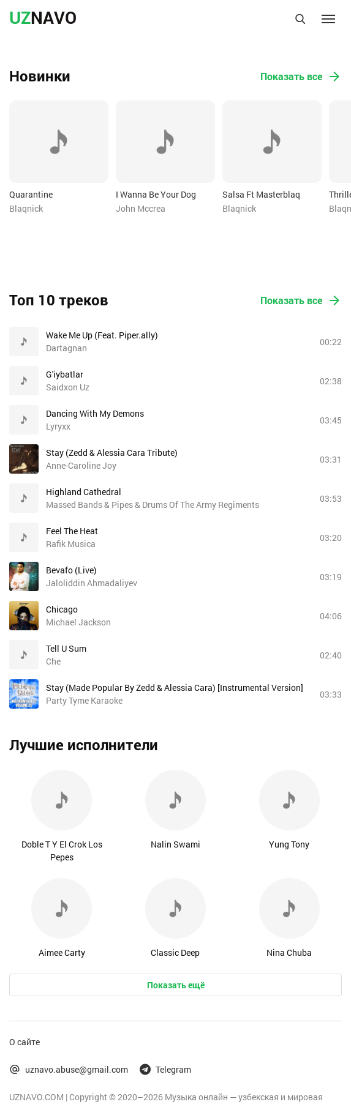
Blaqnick (26, 208)
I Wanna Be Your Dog (156, 194)
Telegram (165, 1069)
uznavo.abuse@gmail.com (68, 1069)
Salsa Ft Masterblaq (261, 194)
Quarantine (31, 194)
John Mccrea (140, 208)
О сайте (24, 1042)
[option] (58, 157)
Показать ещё (176, 985)
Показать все (301, 76)
